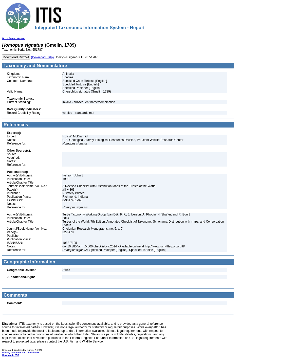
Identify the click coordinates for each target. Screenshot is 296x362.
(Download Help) (42, 57)
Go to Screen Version (13, 38)
